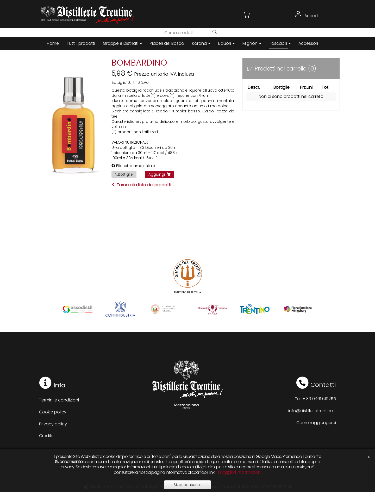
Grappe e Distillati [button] (122, 43)
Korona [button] (201, 43)
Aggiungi (159, 174)
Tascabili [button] (280, 43)
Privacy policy (53, 424)
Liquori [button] (226, 43)
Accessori (308, 43)
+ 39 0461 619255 (319, 399)
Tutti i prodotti (81, 43)
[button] (247, 15)
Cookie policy (52, 412)
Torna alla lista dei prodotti (141, 185)
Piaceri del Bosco (167, 43)
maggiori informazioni (239, 472)
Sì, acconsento (188, 484)
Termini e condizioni (59, 400)
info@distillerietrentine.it (312, 411)
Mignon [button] (251, 43)
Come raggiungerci (316, 423)
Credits (46, 436)
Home (53, 43)
